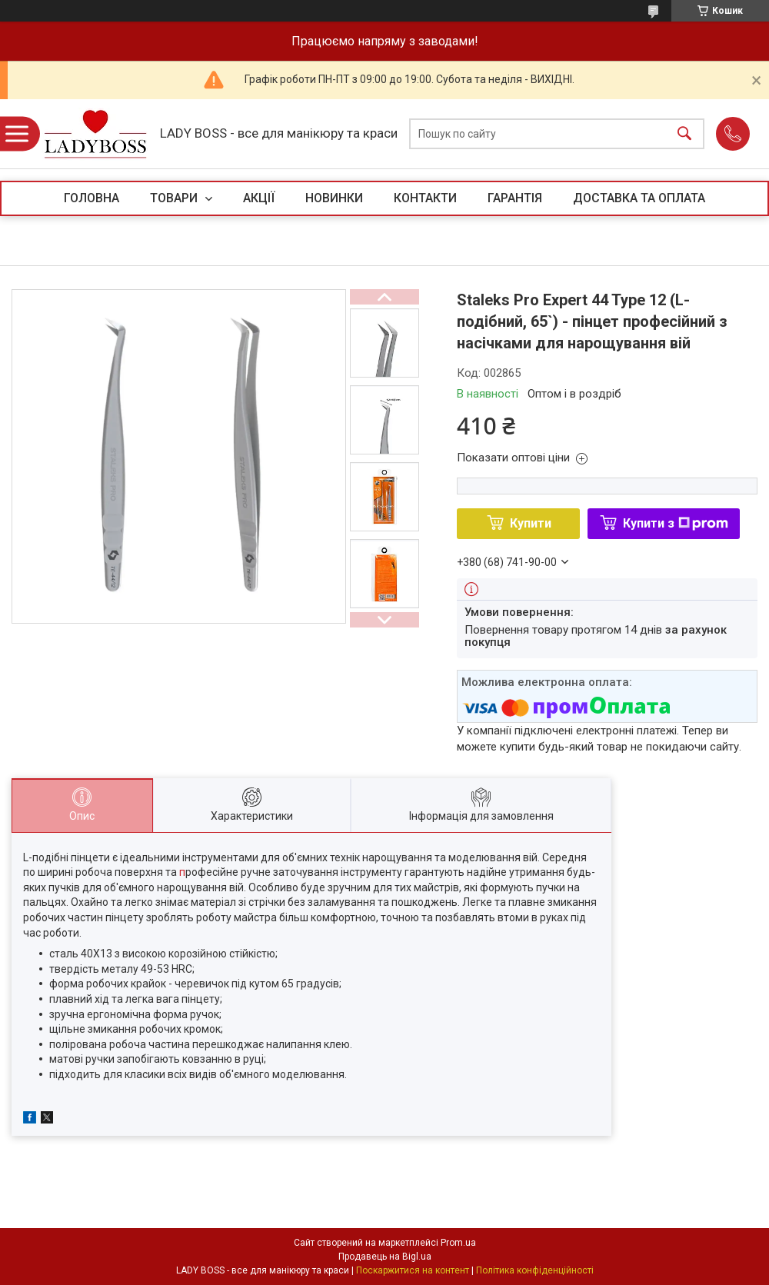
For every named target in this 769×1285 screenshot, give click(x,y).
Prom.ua (458, 1242)
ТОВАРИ (175, 198)
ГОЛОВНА (91, 198)
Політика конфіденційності (535, 1270)
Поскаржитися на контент (412, 1270)
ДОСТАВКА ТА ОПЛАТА (639, 198)
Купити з (675, 523)
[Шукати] (684, 134)
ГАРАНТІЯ (515, 198)
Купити (530, 523)
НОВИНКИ (334, 198)
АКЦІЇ (259, 198)
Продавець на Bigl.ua (384, 1256)
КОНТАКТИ (425, 198)
